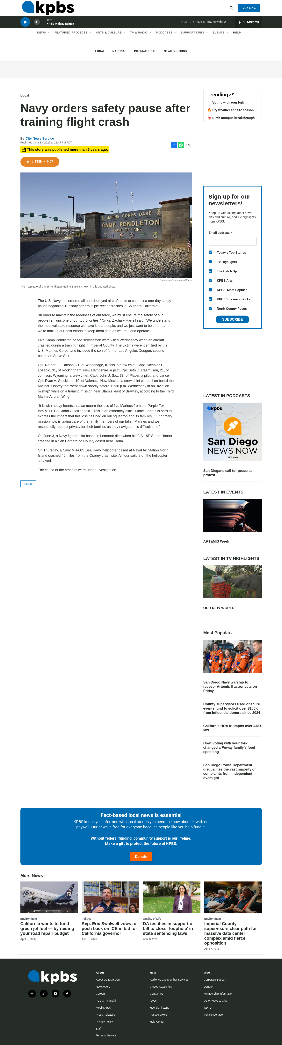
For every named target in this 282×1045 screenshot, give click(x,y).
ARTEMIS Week (216, 541)
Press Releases (105, 1014)
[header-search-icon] (232, 10)
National (119, 51)
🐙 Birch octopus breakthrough (231, 118)
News (41, 40)
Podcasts (164, 40)
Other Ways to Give (216, 1000)
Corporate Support (215, 979)
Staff (99, 1028)
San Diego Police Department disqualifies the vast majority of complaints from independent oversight (229, 771)
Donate (141, 856)
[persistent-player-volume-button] (37, 28)
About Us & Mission (108, 979)
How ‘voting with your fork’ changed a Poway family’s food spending (229, 747)
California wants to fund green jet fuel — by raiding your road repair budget (47, 928)
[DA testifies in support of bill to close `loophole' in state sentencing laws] (171, 897)
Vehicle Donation (214, 1014)
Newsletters (103, 986)
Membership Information (218, 993)
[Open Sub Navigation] (49, 40)
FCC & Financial (106, 1000)
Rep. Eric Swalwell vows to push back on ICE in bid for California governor (109, 928)
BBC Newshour (216, 28)
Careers (101, 993)
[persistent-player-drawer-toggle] (248, 28)
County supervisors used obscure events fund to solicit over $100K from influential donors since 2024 (231, 708)
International (145, 51)
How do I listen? (159, 1007)
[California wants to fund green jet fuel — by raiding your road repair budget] (49, 897)
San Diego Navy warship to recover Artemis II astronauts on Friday (230, 686)
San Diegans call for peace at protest (227, 473)
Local (100, 51)
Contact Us (156, 993)
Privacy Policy (104, 1021)
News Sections (175, 51)
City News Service (39, 138)
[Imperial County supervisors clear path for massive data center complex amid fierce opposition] (233, 897)
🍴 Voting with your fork (225, 102)
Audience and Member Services (169, 979)
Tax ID (208, 1007)
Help (237, 40)
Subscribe (232, 319)
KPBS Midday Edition (60, 30)
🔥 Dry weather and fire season (230, 110)
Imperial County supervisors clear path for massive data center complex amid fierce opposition (230, 933)
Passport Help (158, 1014)
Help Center (157, 1021)
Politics (86, 918)
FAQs (153, 1000)
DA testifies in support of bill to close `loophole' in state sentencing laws (168, 928)
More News (33, 875)
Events (219, 40)
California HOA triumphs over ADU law (232, 728)
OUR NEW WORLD (219, 608)
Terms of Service (106, 1035)
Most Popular (218, 632)
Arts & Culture (109, 40)
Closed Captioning (161, 986)
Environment (28, 918)
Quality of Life (152, 918)
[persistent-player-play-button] (25, 28)
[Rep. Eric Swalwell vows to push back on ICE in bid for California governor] (110, 897)
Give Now (250, 10)
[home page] (46, 10)
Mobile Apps (103, 1007)
